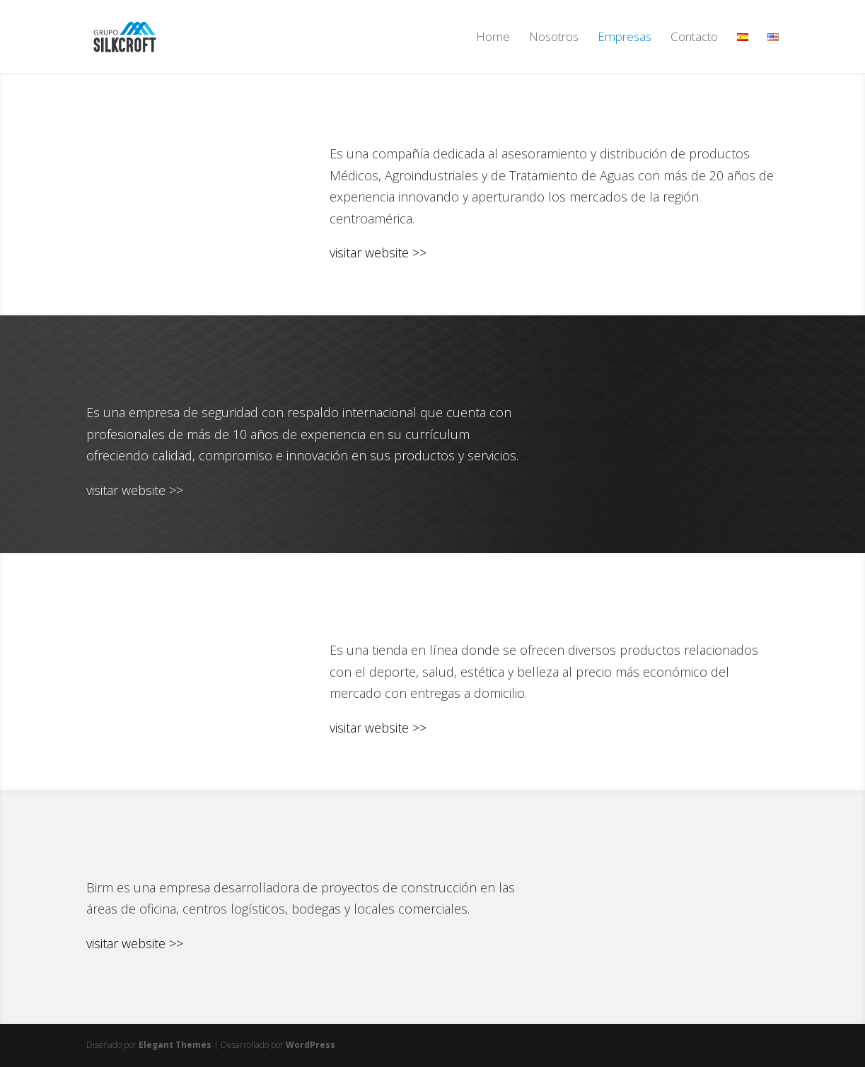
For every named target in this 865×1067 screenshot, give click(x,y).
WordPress (310, 1045)
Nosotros (554, 38)
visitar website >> (378, 252)
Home (493, 38)
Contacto (694, 38)
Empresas (624, 38)
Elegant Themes (175, 1045)
